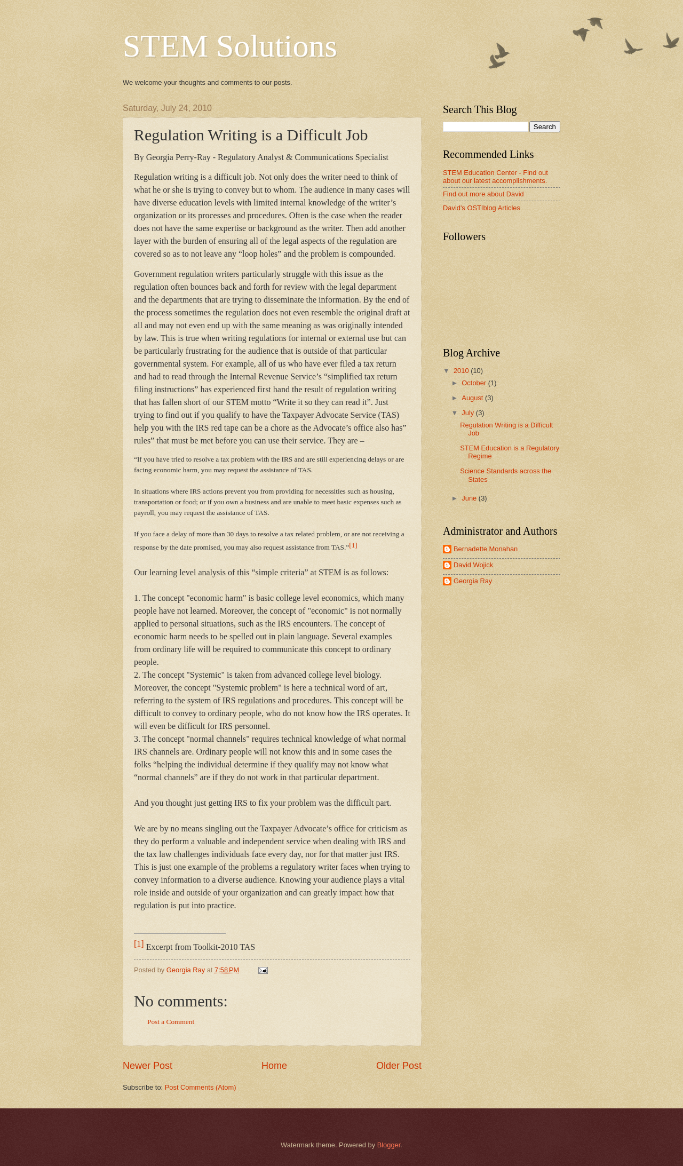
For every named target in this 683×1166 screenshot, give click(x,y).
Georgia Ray (473, 581)
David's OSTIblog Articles (481, 208)
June (470, 498)
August (473, 398)
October (475, 383)
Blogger (389, 1145)
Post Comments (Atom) (200, 1087)
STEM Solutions (230, 46)
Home (274, 1065)
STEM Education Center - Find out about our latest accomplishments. (495, 177)
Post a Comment (170, 1022)
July (468, 413)
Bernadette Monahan (486, 549)
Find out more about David (483, 194)
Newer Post (147, 1065)
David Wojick (473, 565)
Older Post (399, 1065)
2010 (462, 371)
